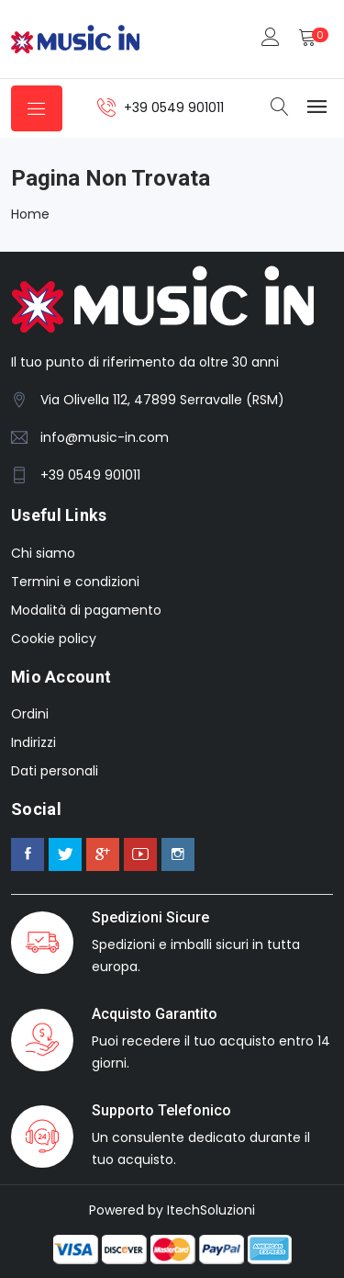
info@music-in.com (104, 437)
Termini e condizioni (75, 581)
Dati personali (54, 771)
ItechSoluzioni (211, 1210)
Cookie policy (53, 638)
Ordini (30, 714)
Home (30, 214)
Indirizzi (33, 742)
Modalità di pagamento (86, 610)
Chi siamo (43, 553)
